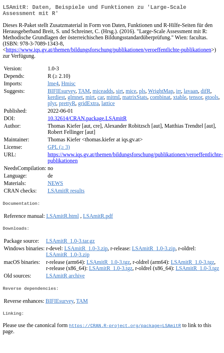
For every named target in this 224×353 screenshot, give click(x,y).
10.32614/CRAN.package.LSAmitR (87, 121)
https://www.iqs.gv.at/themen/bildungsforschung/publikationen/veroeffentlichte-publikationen (108, 52)
